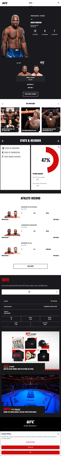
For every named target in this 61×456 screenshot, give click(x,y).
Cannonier (25, 225)
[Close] (58, 434)
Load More (30, 266)
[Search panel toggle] (58, 2)
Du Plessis (33, 207)
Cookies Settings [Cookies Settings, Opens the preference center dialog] (30, 442)
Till (31, 243)
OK (30, 452)
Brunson (24, 207)
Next (58, 104)
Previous (3, 104)
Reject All (30, 447)
